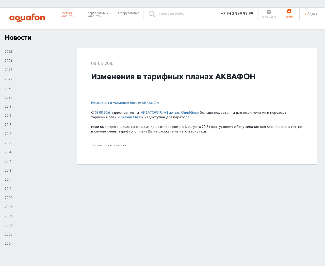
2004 (9, 244)
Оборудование (128, 13)
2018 (8, 116)
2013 (8, 161)
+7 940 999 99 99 (237, 14)
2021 (8, 88)
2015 (8, 143)
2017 (8, 125)
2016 (8, 134)
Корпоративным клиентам (99, 15)
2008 (9, 207)
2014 (8, 152)
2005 (8, 235)
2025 (8, 52)
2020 (8, 97)
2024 (8, 61)
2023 (8, 70)
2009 (9, 198)
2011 (7, 180)
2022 (8, 79)
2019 (8, 107)
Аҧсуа (312, 13)
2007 (8, 216)
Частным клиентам (67, 15)
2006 (8, 225)
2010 (8, 189)
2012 (8, 171)
